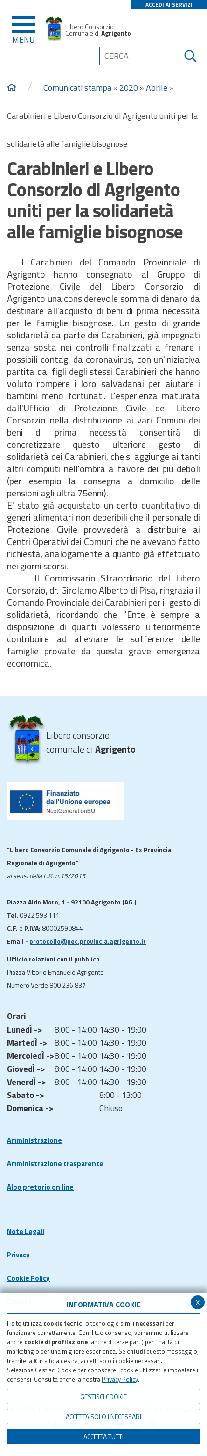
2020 (128, 87)
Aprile (156, 87)
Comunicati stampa (77, 87)
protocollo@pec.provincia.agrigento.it (87, 941)
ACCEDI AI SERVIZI (169, 4)
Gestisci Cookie (103, 1396)
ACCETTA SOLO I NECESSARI (103, 1416)
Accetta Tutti (103, 1437)
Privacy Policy (120, 1379)
